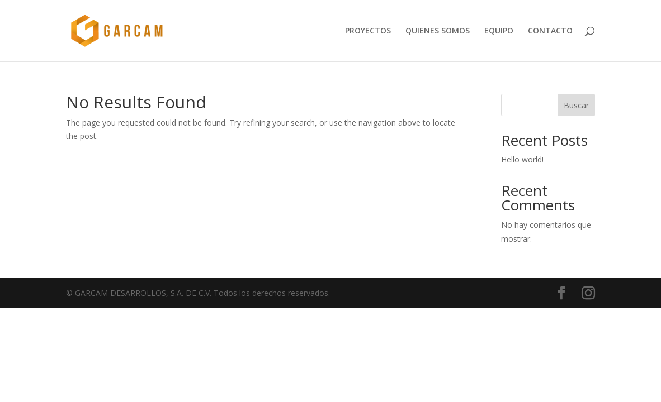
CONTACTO (550, 31)
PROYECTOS (368, 31)
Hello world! (522, 159)
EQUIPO (498, 31)
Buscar (576, 105)
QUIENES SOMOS (437, 31)
